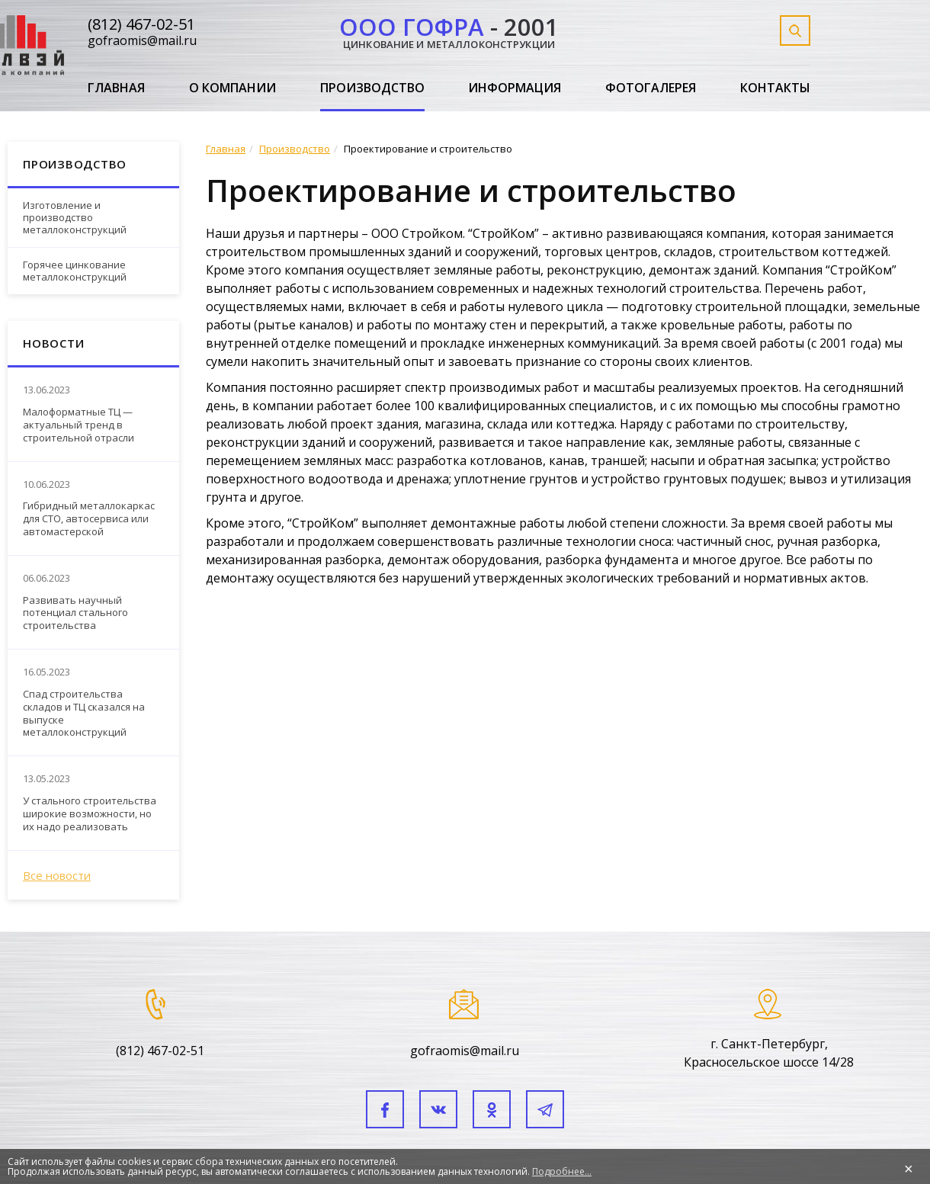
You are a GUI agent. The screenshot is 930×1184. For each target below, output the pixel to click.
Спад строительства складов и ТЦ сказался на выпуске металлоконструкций (84, 714)
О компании (232, 88)
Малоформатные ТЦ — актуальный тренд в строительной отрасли (78, 425)
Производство (372, 88)
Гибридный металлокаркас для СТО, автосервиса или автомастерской (89, 518)
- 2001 (449, 30)
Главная (116, 88)
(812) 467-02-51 (141, 24)
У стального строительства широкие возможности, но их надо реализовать (89, 813)
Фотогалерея (650, 88)
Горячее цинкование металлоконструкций (75, 271)
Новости (53, 343)
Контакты (775, 88)
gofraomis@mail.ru (142, 40)
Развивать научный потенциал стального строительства (75, 613)
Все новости (57, 875)
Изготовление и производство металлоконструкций (75, 217)
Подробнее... (562, 1171)
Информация (514, 88)
